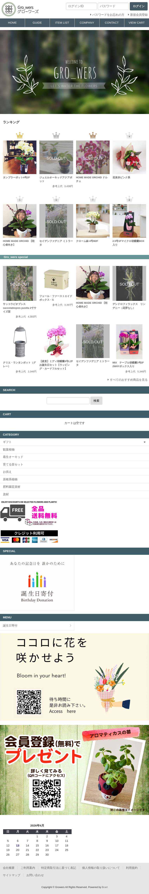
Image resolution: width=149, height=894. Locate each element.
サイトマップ (11, 875)
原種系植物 (10, 479)
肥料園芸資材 (11, 486)
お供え (7, 471)
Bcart (105, 887)
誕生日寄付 (10, 625)
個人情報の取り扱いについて (101, 867)
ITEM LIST (62, 22)
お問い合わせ (35, 875)
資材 (6, 494)
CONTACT (112, 22)
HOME (12, 22)
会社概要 (9, 867)
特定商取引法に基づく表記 (58, 867)
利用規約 (132, 867)
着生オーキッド (13, 456)
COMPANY (87, 22)
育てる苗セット (13, 464)
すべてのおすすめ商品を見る (129, 379)
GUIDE (37, 22)
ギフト (7, 442)
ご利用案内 (28, 867)
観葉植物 (9, 449)
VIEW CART (137, 22)
